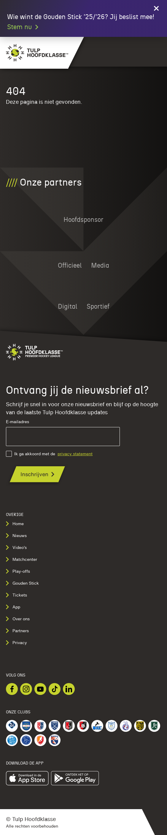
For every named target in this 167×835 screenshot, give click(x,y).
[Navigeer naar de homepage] (34, 53)
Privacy (16, 642)
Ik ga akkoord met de (49, 454)
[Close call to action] (156, 8)
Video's (16, 547)
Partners (17, 630)
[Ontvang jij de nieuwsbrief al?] (37, 474)
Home (15, 523)
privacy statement (75, 454)
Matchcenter (21, 559)
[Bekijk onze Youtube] (40, 689)
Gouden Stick (22, 583)
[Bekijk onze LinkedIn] (69, 689)
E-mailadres (63, 433)
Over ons (18, 618)
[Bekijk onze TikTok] (55, 689)
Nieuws (16, 535)
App (13, 607)
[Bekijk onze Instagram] (26, 689)
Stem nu (23, 27)
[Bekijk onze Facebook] (12, 689)
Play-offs (18, 571)
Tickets (16, 595)
